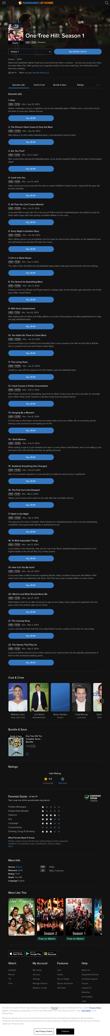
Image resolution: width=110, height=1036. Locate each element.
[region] (55, 1020)
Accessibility (87, 996)
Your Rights (86, 1011)
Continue (65, 1031)
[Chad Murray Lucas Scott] (81, 701)
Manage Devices (40, 983)
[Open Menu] (4, 3)
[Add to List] (100, 42)
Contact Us (86, 988)
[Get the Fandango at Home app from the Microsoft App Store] (50, 953)
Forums (85, 983)
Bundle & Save (59, 85)
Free (10, 983)
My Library (37, 970)
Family (60, 974)
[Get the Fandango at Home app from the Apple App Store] (16, 953)
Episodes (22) (18, 85)
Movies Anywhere (65, 983)
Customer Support (90, 979)
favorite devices (41, 72)
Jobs (84, 1001)
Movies (11, 974)
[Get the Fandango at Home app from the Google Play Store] (33, 953)
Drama (19, 867)
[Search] (107, 3)
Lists (59, 970)
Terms (54, 1008)
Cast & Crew (39, 85)
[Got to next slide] (101, 701)
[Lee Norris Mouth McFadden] (39, 701)
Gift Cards (61, 988)
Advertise (86, 992)
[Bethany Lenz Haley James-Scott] (18, 701)
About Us (86, 970)
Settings (36, 979)
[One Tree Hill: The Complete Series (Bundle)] (37, 739)
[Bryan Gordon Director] (60, 701)
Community (48, 783)
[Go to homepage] (35, 3)
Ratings (80, 85)
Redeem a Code (40, 988)
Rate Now (62, 783)
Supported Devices (90, 974)
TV (9, 979)
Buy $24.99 (82, 51)
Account (36, 974)
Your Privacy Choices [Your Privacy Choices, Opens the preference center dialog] (44, 1031)
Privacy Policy (95, 1008)
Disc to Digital (63, 979)
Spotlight (12, 970)
